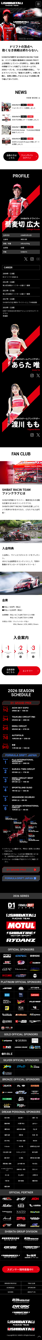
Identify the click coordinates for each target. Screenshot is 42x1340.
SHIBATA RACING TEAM (17, 4)
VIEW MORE (33, 98)
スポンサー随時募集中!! (20, 1269)
